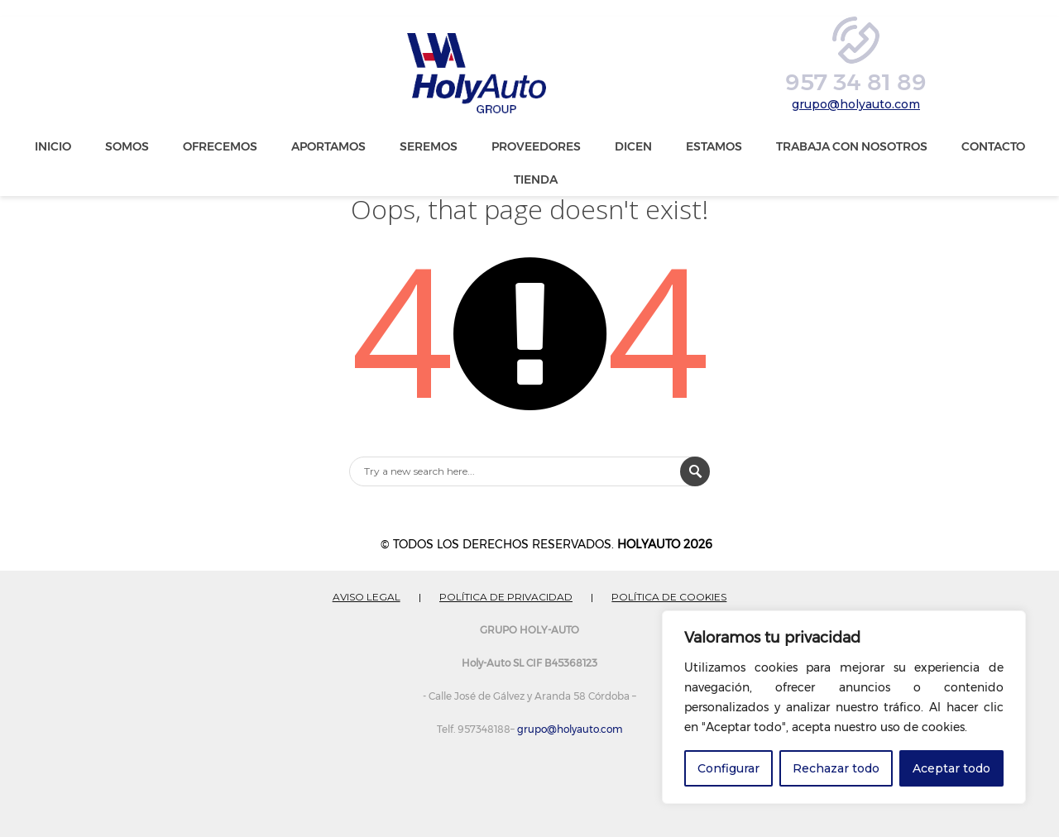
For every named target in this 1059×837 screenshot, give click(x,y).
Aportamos (328, 146)
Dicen (633, 146)
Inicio (53, 146)
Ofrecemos (220, 146)
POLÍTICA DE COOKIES (668, 597)
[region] (844, 707)
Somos (127, 146)
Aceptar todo (951, 768)
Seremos (429, 146)
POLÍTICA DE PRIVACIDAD (506, 597)
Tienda (536, 179)
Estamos (714, 146)
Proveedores (536, 146)
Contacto (993, 146)
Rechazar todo (836, 768)
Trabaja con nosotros (851, 146)
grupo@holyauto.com (856, 104)
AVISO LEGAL (366, 597)
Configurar (728, 768)
